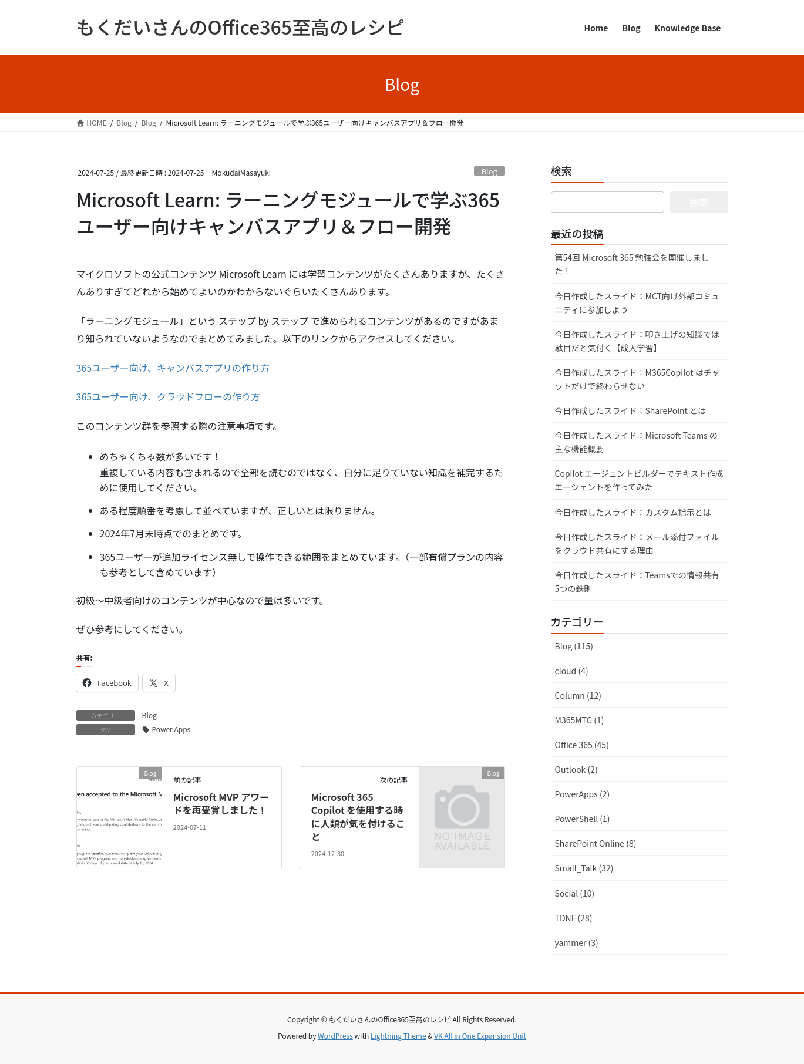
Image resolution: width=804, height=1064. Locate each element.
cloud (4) (571, 670)
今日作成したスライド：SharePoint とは (630, 410)
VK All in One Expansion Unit (480, 1036)
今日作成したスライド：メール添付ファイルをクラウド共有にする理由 (637, 543)
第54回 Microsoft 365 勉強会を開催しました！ (632, 264)
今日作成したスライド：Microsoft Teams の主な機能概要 (636, 441)
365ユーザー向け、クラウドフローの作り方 (168, 396)
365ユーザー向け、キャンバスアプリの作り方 (173, 368)
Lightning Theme (398, 1036)
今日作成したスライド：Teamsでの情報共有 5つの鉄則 (637, 581)
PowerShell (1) (582, 818)
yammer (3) (576, 942)
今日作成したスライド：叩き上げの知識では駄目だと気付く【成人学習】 (637, 340)
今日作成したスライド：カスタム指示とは (633, 512)
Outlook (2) (576, 769)
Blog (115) (574, 646)
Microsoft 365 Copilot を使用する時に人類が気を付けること (358, 816)
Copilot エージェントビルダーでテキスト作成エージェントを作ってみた (639, 480)
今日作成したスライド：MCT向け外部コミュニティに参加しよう (637, 302)
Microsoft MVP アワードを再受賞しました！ (221, 803)
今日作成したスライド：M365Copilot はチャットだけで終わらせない (637, 379)
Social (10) (575, 893)
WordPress (335, 1036)
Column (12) (578, 695)
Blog (489, 171)
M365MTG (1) (579, 720)
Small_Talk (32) (584, 868)
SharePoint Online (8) (596, 843)
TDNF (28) (574, 918)
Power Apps (171, 729)
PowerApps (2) (582, 794)
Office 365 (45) (582, 744)
